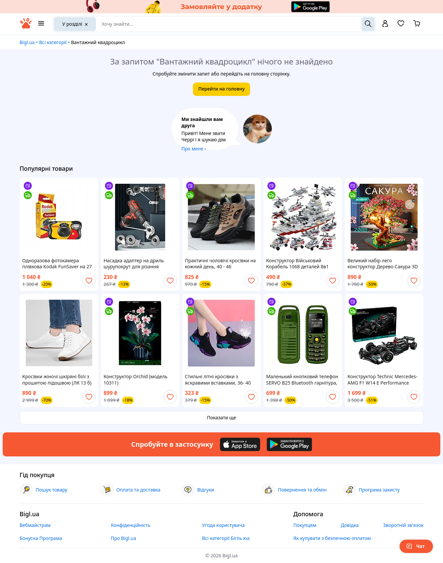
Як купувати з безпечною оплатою (332, 538)
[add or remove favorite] (89, 280)
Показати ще (221, 417)
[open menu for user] (385, 24)
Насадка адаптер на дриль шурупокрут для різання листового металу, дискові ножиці (134, 264)
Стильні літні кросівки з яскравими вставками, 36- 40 (218, 380)
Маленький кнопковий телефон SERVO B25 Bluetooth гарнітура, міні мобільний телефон (302, 380)
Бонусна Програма (41, 538)
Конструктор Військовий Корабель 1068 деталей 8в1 (297, 264)
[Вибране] (401, 25)
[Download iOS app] (240, 444)
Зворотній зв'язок (403, 525)
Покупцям (304, 525)
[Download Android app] (289, 444)
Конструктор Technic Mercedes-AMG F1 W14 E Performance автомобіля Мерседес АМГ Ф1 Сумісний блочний (382, 380)
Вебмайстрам (35, 525)
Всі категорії (53, 42)
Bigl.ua (27, 42)
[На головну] (26, 27)
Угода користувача (223, 525)
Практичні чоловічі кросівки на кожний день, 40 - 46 (220, 264)
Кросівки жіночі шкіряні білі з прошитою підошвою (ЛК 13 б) (57, 380)
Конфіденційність (130, 525)
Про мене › (194, 148)
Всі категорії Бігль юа (225, 538)
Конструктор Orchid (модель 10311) (136, 380)
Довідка (349, 525)
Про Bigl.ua (123, 538)
